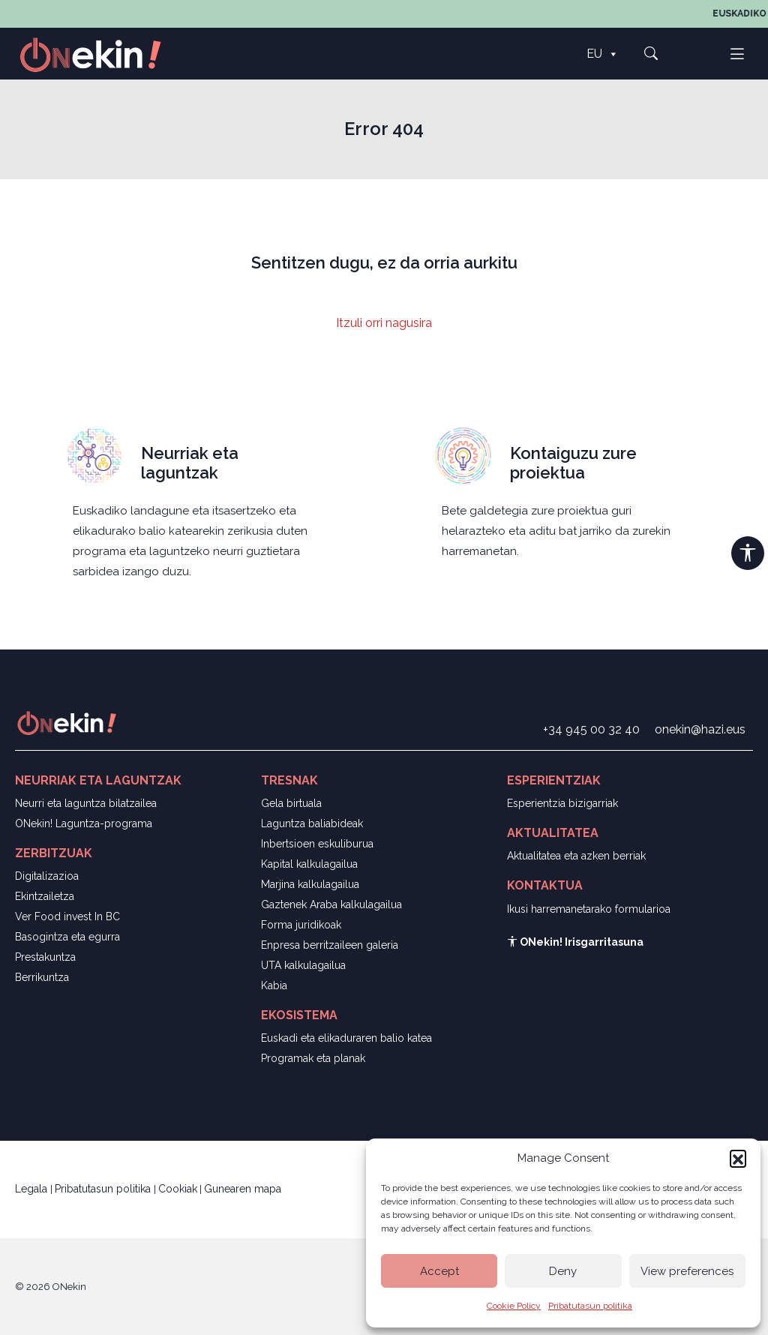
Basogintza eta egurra (67, 937)
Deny (563, 1271)
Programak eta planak (313, 1058)
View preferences (687, 1271)
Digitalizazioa (47, 876)
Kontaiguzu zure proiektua (573, 462)
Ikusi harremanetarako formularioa (588, 909)
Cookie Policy (514, 1305)
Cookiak (177, 1189)
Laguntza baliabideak (312, 824)
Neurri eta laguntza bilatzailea (86, 803)
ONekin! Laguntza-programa (83, 824)
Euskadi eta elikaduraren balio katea (346, 1038)
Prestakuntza (45, 957)
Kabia (274, 986)
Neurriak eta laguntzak (189, 462)
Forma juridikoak (301, 925)
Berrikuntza (42, 977)
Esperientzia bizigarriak (562, 803)
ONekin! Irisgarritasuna (575, 942)
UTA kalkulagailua (303, 965)
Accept (439, 1271)
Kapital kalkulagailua (309, 864)
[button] (738, 1158)
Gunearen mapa (242, 1189)
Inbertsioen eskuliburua (317, 844)
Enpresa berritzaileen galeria (329, 945)
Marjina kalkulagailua (310, 884)
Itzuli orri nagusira (384, 323)
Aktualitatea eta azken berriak (576, 856)
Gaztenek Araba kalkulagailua (331, 904)
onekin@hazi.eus (700, 729)
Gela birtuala (291, 803)
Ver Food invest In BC (67, 916)
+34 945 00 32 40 (591, 729)
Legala (32, 1189)
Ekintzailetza (44, 896)
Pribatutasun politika (590, 1305)
